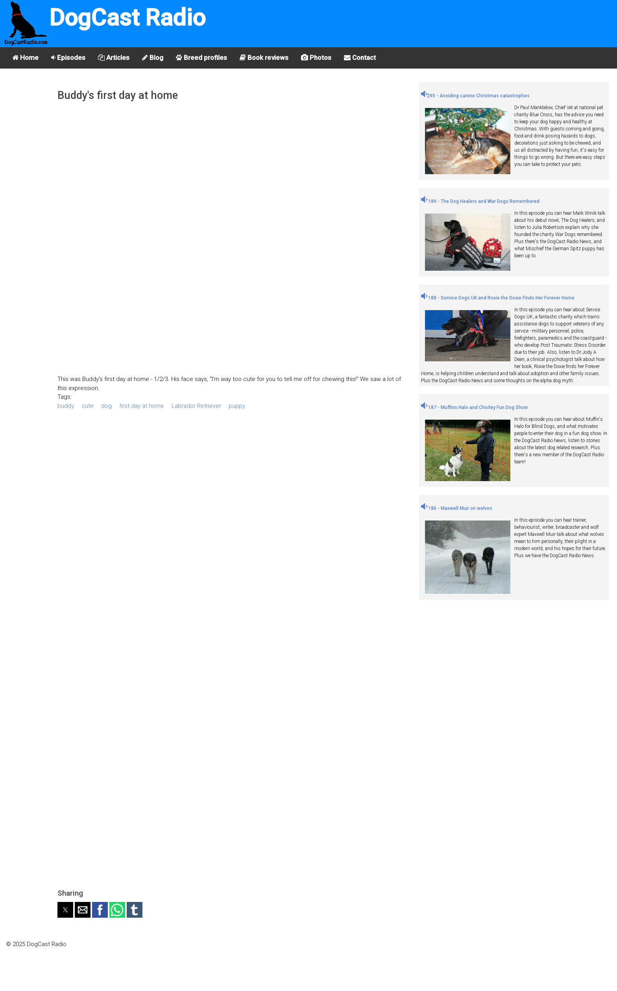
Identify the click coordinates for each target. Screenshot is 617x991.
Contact (360, 57)
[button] (65, 910)
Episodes (68, 57)
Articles (113, 57)
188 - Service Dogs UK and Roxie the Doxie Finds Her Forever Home (498, 298)
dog (106, 405)
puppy (237, 405)
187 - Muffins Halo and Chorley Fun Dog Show (474, 407)
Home (25, 57)
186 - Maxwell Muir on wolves (456, 508)
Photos (316, 57)
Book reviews (264, 57)
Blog (152, 57)
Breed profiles (201, 57)
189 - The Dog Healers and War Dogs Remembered (480, 201)
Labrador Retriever (196, 405)
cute (87, 405)
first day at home (141, 405)
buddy (65, 405)
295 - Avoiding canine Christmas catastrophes (475, 96)
